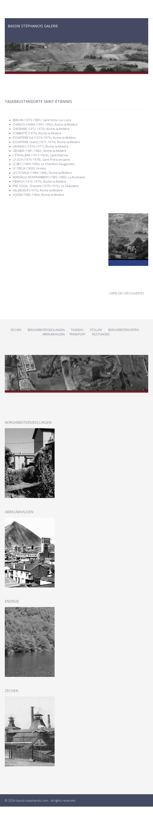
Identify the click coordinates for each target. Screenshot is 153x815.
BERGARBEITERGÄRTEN (123, 330)
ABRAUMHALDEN (53, 334)
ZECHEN (16, 330)
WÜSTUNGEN (100, 334)
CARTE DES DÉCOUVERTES (126, 293)
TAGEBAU (77, 330)
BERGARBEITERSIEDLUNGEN (46, 330)
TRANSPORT (77, 334)
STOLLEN (96, 330)
